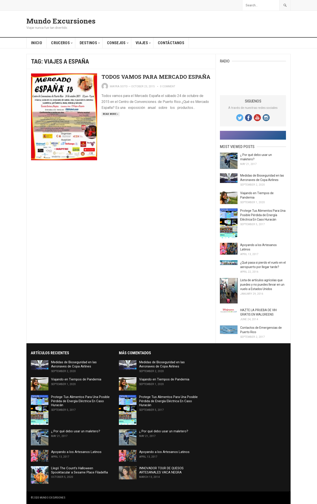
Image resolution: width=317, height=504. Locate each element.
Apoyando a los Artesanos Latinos (76, 452)
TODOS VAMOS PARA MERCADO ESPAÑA (155, 76)
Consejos (116, 42)
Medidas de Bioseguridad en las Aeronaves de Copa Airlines (74, 364)
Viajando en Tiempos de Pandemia (76, 379)
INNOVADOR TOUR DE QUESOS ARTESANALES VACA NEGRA (161, 470)
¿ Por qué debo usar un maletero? (75, 431)
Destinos (88, 42)
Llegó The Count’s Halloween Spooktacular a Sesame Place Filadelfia (79, 470)
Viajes (142, 42)
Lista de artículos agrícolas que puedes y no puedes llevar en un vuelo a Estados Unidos (262, 284)
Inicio (36, 42)
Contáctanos (171, 42)
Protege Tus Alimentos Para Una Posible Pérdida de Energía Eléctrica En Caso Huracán (263, 215)
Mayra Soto (119, 86)
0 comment (167, 86)
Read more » (110, 114)
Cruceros (60, 42)
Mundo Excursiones (61, 20)
